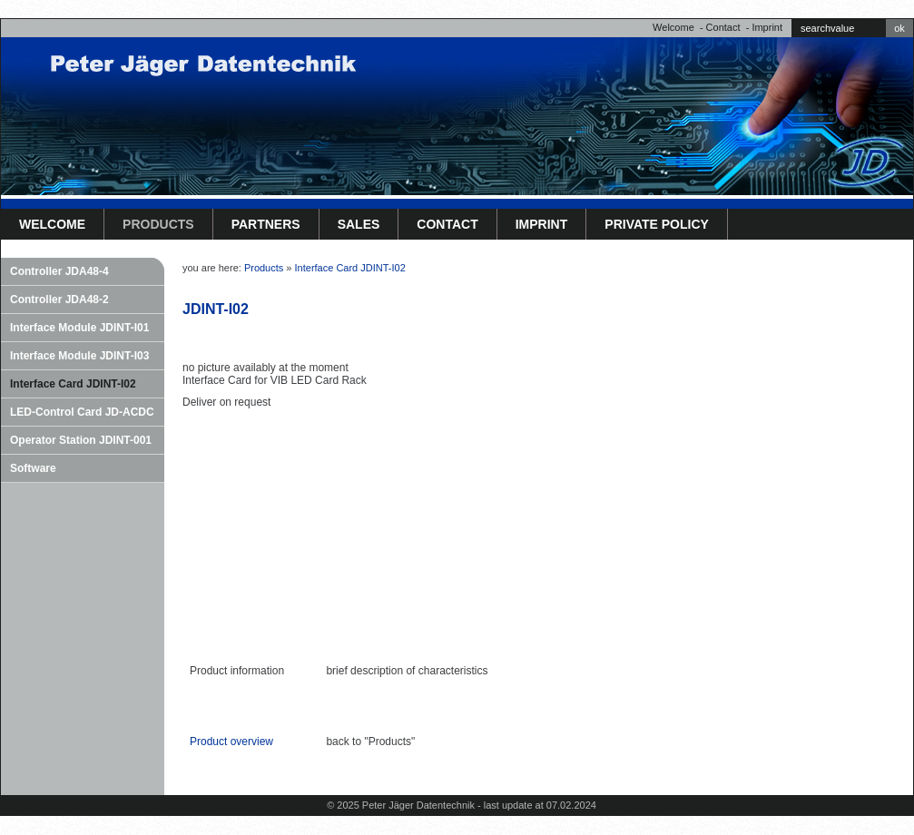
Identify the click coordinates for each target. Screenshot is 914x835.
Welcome (673, 27)
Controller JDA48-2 (59, 299)
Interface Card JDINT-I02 (73, 384)
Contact (723, 27)
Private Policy (656, 224)
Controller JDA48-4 (59, 271)
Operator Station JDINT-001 (81, 440)
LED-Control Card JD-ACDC (82, 412)
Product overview (231, 741)
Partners (265, 224)
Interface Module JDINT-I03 (79, 355)
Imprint (767, 27)
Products (158, 224)
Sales (359, 224)
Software (33, 468)
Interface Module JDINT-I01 (79, 327)
